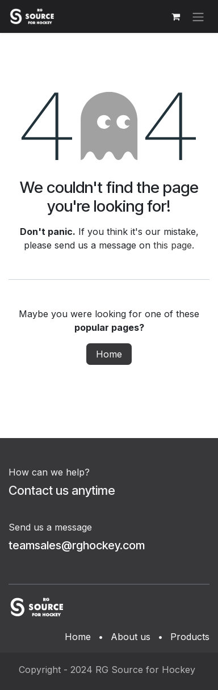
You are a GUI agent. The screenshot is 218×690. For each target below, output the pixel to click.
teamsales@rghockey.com (77, 545)
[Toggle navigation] (198, 16)
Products (189, 636)
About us (130, 636)
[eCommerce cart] (175, 16)
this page (172, 245)
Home (109, 354)
